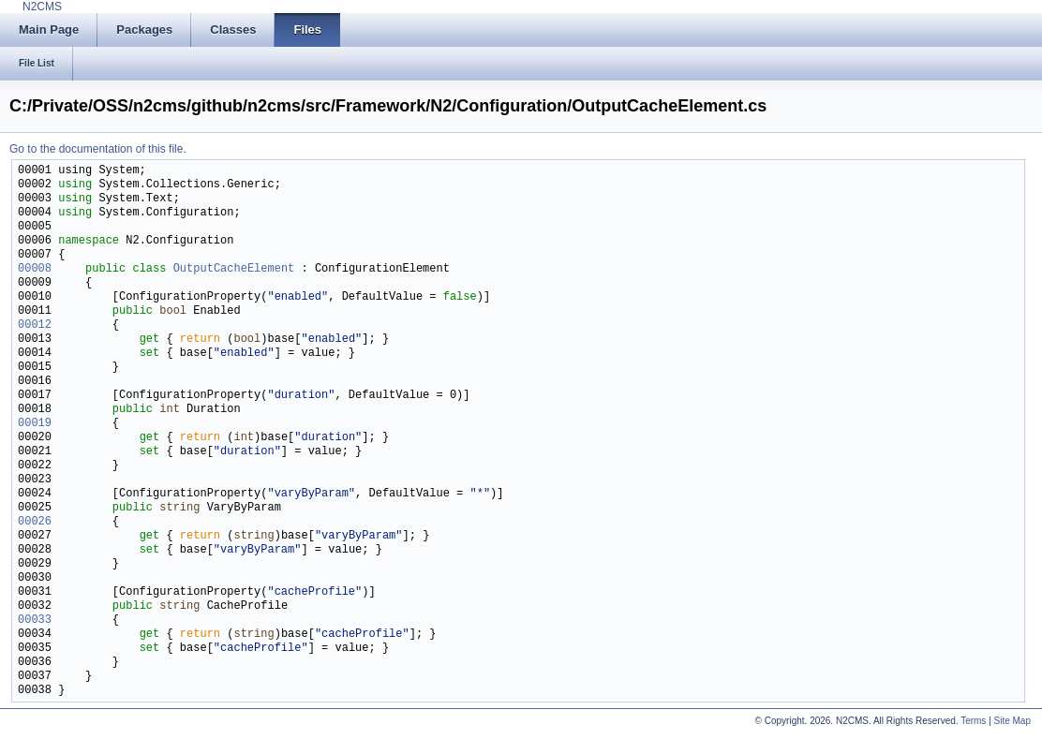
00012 (35, 325)
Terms (973, 721)
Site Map (1012, 721)
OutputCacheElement (234, 269)
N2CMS (42, 6)
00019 (35, 424)
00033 (35, 620)
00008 (35, 269)
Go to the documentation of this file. (97, 148)
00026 (35, 522)
